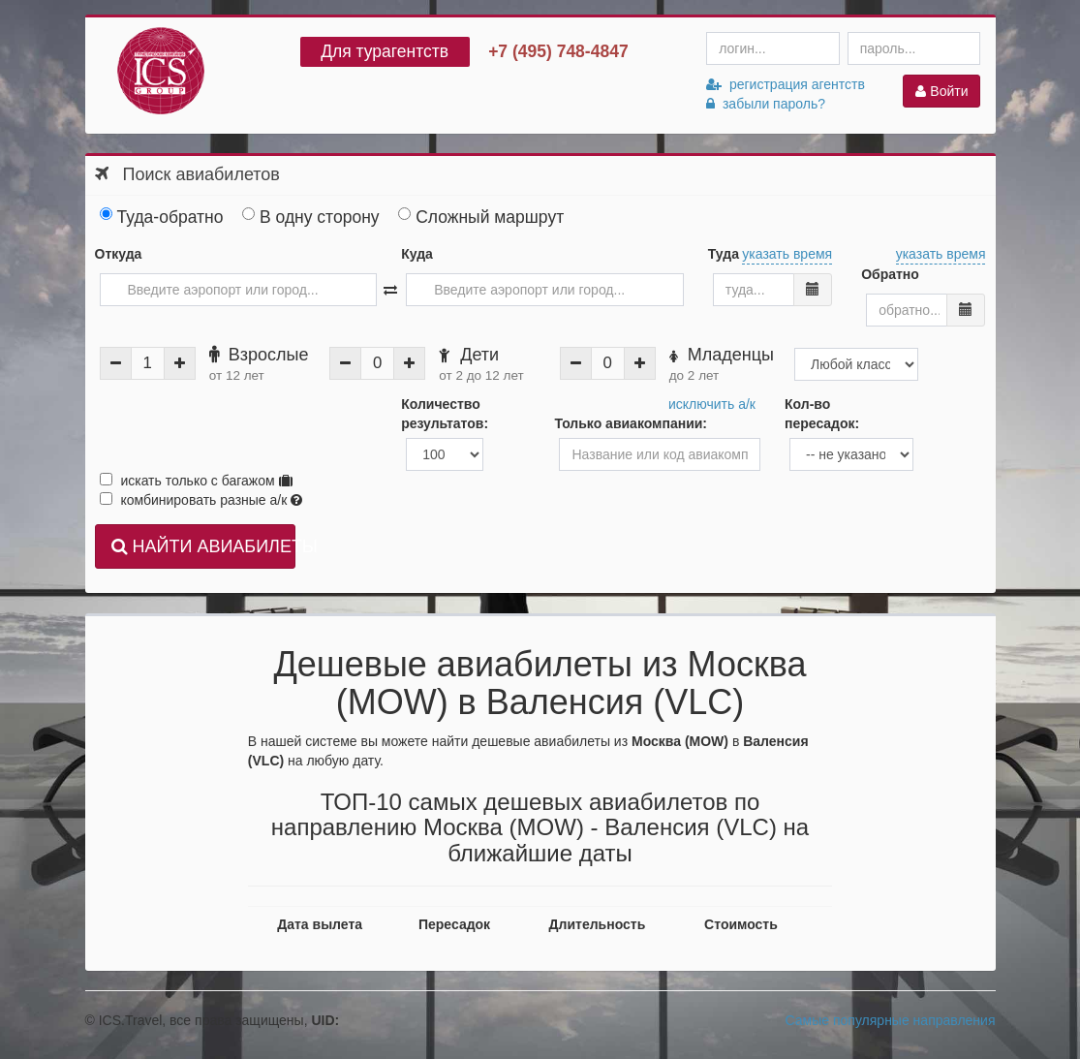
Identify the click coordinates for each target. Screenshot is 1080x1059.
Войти (941, 91)
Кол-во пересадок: (822, 413)
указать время (787, 254)
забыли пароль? (765, 103)
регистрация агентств (785, 84)
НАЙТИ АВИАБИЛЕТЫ (203, 546)
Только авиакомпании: (630, 423)
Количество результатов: (444, 413)
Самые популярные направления (891, 1020)
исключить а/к (712, 404)
